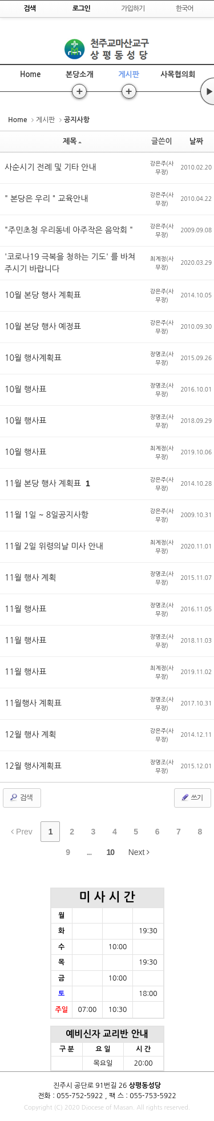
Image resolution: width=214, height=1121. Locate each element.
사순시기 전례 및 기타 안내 (50, 167)
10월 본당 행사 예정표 (43, 326)
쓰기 (191, 797)
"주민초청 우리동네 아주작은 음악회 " (69, 230)
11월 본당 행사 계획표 (44, 483)
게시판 (128, 74)
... (89, 852)
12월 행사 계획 (30, 735)
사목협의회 (177, 74)
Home (30, 74)
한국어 (184, 8)
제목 (72, 141)
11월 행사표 (26, 609)
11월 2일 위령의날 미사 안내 (54, 546)
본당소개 (80, 74)
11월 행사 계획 (30, 578)
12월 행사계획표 (33, 766)
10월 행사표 (26, 389)
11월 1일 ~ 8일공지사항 (46, 515)
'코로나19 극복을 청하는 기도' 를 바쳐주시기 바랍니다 (70, 263)
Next (139, 852)
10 (111, 852)
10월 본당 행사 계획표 (43, 295)
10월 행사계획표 (33, 358)
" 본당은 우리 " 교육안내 (46, 199)
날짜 (196, 141)
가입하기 (132, 8)
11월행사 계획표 (33, 703)
